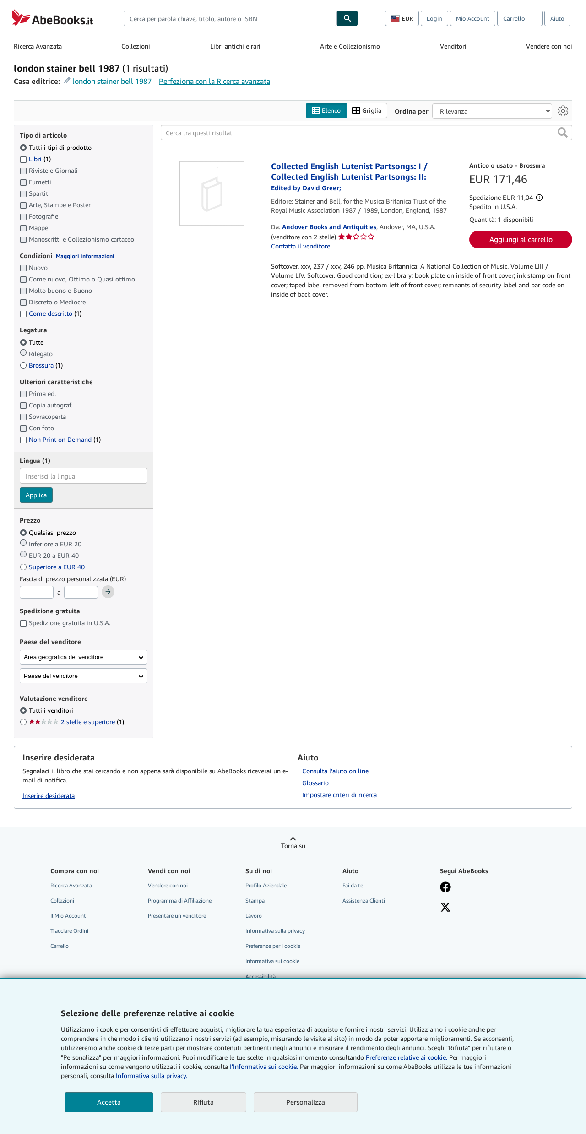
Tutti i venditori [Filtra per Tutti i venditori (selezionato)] (52, 710)
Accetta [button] (109, 1102)
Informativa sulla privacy (275, 930)
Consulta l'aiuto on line (335, 771)
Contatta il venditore (300, 246)
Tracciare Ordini (69, 930)
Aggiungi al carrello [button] (521, 239)
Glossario (315, 783)
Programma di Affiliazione (180, 900)
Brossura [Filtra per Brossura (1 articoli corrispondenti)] (41, 365)
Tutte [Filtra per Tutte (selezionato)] (32, 342)
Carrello (59, 945)
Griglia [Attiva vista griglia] (366, 110)
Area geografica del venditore (63, 657)
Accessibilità (260, 976)
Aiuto (557, 18)
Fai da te (352, 885)
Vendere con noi (549, 46)
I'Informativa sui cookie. (264, 1066)
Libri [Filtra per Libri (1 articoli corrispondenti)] (35, 158)
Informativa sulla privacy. (151, 1075)
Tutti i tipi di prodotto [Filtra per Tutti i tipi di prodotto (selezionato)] (56, 147)
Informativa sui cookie (272, 961)
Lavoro (253, 915)
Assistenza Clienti (363, 900)
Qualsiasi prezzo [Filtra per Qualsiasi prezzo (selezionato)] (49, 532)
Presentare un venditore (177, 915)
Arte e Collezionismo (350, 46)
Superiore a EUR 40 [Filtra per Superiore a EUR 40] (53, 567)
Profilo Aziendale (266, 885)
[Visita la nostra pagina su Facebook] (445, 888)
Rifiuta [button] (203, 1102)
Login (434, 18)
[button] (563, 132)
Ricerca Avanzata (38, 46)
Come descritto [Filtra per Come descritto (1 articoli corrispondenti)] (50, 313)
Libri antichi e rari (235, 46)
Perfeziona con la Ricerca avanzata (214, 81)
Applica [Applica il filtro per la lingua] (36, 495)
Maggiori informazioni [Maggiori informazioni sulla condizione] (85, 256)
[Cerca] (347, 18)
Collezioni (135, 46)
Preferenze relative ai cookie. (406, 1057)
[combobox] (230, 18)
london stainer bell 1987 (112, 81)
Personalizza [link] (305, 1102)
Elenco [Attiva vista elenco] (326, 110)
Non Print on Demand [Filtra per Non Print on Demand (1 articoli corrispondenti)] (60, 439)
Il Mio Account (68, 915)
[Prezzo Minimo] (37, 592)
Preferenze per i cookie (272, 945)
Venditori (453, 46)
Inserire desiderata (48, 795)
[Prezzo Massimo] (81, 592)
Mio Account (472, 18)
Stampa (255, 900)
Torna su (293, 845)
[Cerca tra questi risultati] (366, 132)
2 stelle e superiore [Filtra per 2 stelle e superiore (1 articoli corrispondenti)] (76, 722)
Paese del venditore (51, 675)
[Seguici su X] (445, 908)
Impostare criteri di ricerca (339, 794)
